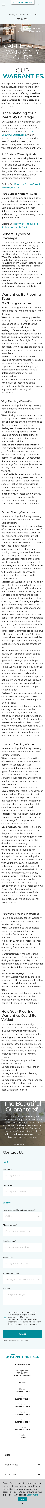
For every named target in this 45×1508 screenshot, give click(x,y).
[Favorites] (38, 5)
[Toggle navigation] (3, 4)
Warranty (36, 28)
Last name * (8, 1185)
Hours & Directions (22, 1375)
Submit (22, 1334)
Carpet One (6, 28)
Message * (7, 1288)
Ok (22, 1499)
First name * (8, 1169)
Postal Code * (8, 1257)
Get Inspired (22, 1465)
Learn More (21, 1144)
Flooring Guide (21, 28)
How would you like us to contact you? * (19, 1210)
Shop (22, 1455)
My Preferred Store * (11, 1273)
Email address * (9, 1241)
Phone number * (10, 1225)
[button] (33, 5)
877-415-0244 (22, 19)
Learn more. (32, 1495)
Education (22, 1475)
